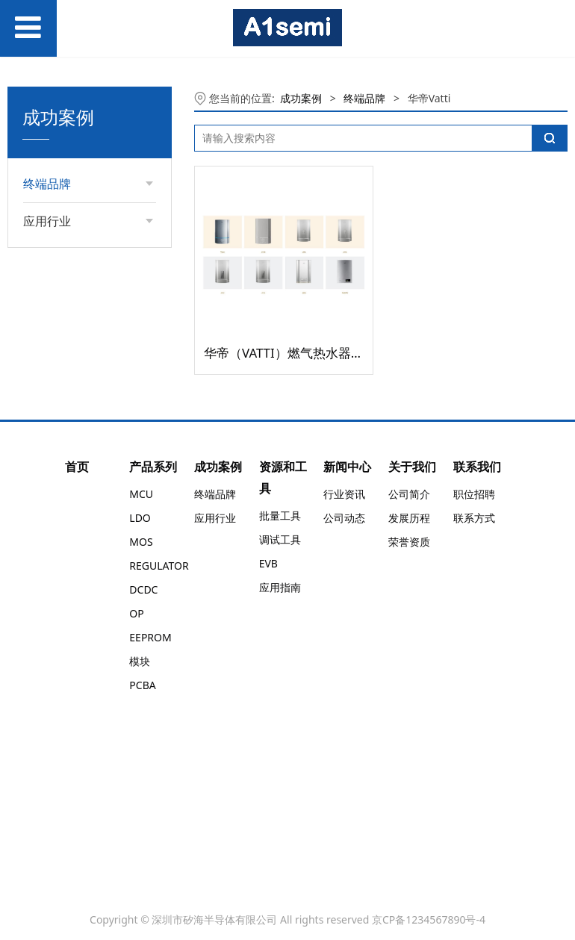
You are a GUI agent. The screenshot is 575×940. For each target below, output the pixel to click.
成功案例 (301, 98)
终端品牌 (364, 98)
